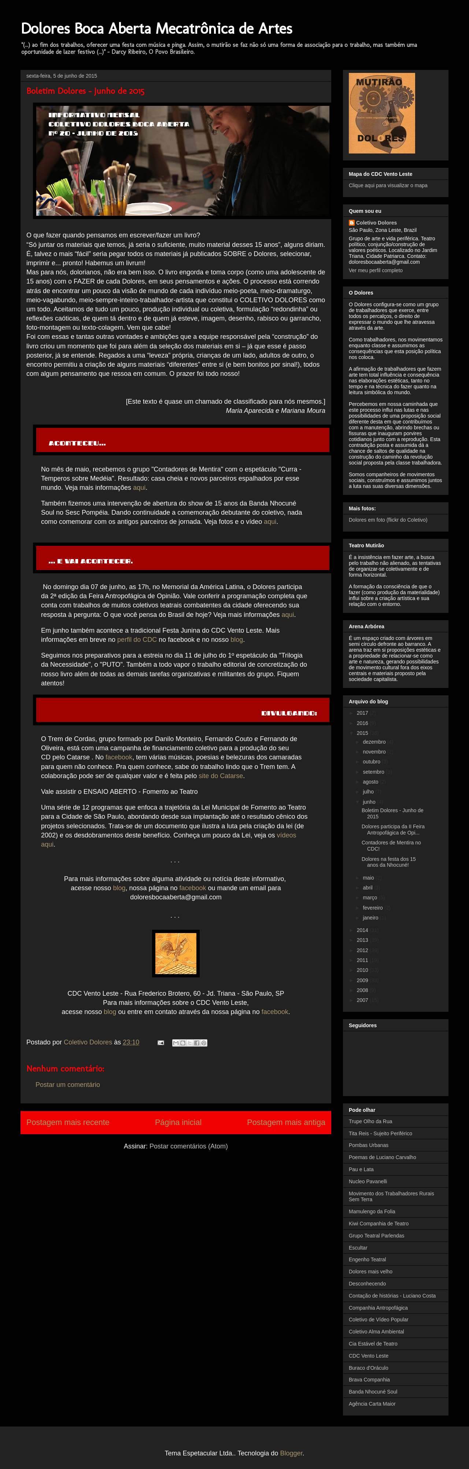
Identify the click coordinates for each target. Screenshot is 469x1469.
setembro (374, 772)
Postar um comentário (68, 1084)
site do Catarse (221, 776)
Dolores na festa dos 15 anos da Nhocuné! (389, 862)
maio (369, 878)
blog (236, 639)
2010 (363, 970)
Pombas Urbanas (368, 1145)
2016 (363, 723)
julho (369, 792)
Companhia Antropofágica (378, 1308)
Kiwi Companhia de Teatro (379, 1223)
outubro (372, 762)
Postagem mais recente (68, 1122)
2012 (363, 950)
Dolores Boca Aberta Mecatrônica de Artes (156, 28)
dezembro (375, 742)
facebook (119, 757)
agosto (371, 782)
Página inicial (178, 1122)
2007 (363, 1000)
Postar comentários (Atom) (188, 1146)
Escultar (358, 1248)
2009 (363, 980)
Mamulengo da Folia (372, 1211)
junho (370, 802)
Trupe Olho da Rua (370, 1121)
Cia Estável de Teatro (373, 1344)
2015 (363, 733)
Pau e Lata (361, 1169)
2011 (363, 960)
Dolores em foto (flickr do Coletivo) (388, 520)
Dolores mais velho (370, 1271)
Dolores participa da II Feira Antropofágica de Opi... (393, 830)
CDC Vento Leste (368, 1356)
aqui (139, 487)
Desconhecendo (367, 1284)
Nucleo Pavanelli (368, 1181)
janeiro (371, 918)
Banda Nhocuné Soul (373, 1392)
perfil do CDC (137, 639)
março (370, 897)
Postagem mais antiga (286, 1122)
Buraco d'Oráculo (368, 1368)
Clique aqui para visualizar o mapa (388, 185)
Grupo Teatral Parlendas (377, 1236)
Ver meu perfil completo (376, 270)
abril (368, 888)
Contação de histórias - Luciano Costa (392, 1296)
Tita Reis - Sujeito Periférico (380, 1133)
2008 (363, 990)
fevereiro (373, 908)
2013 (363, 940)
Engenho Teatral (367, 1259)
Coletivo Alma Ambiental (376, 1332)
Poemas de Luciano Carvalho (382, 1157)
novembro (375, 752)
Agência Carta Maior (372, 1404)
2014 (363, 930)
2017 (363, 713)
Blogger (291, 1453)
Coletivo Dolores (376, 223)
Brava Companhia (369, 1380)
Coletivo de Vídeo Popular (379, 1319)
